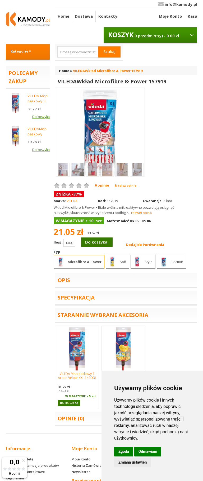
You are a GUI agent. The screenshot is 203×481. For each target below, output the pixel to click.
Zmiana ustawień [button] (132, 462)
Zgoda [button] (123, 451)
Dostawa (84, 16)
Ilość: (64, 243)
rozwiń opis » (141, 212)
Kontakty (107, 16)
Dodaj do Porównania (145, 244)
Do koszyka (96, 242)
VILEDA (72, 200)
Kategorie (21, 51)
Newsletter (80, 471)
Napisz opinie (125, 185)
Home (63, 16)
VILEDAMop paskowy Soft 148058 (37, 134)
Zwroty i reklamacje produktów (32, 465)
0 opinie (102, 185)
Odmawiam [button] (148, 451)
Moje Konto (170, 16)
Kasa (192, 16)
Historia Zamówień (87, 465)
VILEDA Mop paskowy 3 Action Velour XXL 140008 (77, 376)
